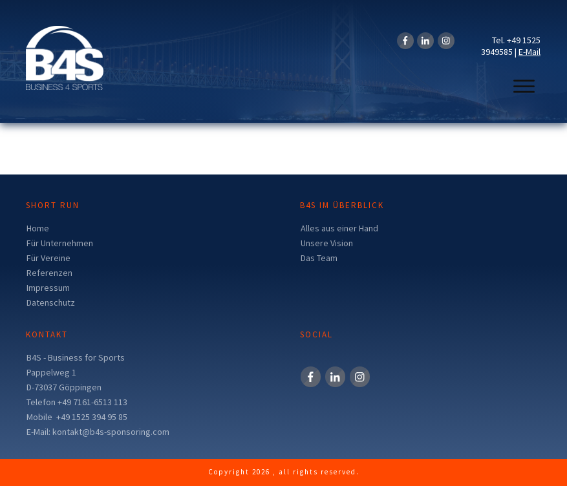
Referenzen (49, 273)
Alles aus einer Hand (339, 228)
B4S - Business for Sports (76, 357)
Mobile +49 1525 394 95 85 (77, 417)
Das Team (319, 258)
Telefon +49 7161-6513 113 (77, 402)
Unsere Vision (327, 243)
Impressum (48, 287)
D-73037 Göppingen (64, 387)
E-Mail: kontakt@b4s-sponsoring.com (98, 432)
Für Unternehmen (60, 243)
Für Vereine (48, 258)
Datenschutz (51, 302)
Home (38, 228)
